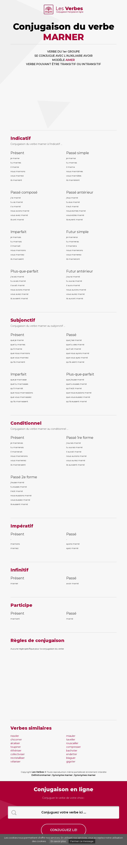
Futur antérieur (79, 271)
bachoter (71, 750)
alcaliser (15, 743)
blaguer (70, 757)
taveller (70, 739)
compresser (73, 746)
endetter (71, 754)
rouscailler (72, 743)
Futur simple (77, 232)
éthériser (15, 750)
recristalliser (17, 757)
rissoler (14, 735)
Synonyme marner (62, 775)
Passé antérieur (79, 192)
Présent (17, 153)
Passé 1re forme (79, 438)
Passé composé (23, 192)
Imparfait (18, 232)
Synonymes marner (85, 775)
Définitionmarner (41, 775)
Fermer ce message (81, 841)
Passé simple (77, 153)
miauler (70, 735)
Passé (71, 335)
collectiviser (17, 754)
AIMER (70, 60)
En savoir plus (58, 841)
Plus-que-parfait (24, 271)
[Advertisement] (63, 100)
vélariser (15, 761)
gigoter (70, 761)
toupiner (15, 746)
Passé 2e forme (23, 477)
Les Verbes (38, 772)
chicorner (16, 739)
